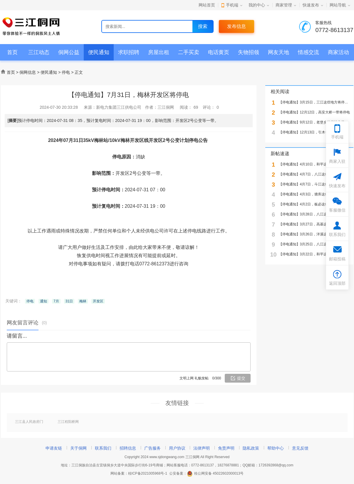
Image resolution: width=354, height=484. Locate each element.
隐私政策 (251, 448)
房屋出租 (158, 52)
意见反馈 (300, 448)
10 (273, 255)
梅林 (82, 301)
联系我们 (103, 448)
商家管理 (284, 5)
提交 (241, 378)
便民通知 (98, 52)
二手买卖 (188, 52)
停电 (66, 72)
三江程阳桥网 (68, 422)
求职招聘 (128, 52)
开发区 (98, 301)
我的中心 (257, 5)
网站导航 (338, 5)
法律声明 (201, 448)
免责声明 (226, 448)
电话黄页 (218, 52)
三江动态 (38, 52)
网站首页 (207, 5)
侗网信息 (27, 72)
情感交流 (308, 52)
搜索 (202, 26)
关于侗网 (78, 448)
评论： (211, 107)
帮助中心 (275, 448)
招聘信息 (128, 448)
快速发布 (311, 5)
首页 (12, 52)
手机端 (232, 5)
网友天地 (278, 52)
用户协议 (177, 448)
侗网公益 (68, 52)
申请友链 (54, 448)
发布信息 (236, 26)
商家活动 (338, 52)
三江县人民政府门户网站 (29, 422)
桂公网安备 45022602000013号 (215, 473)
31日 (69, 301)
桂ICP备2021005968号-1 (147, 473)
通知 (43, 301)
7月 (56, 301)
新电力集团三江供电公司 (118, 107)
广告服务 (152, 448)
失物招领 (248, 52)
